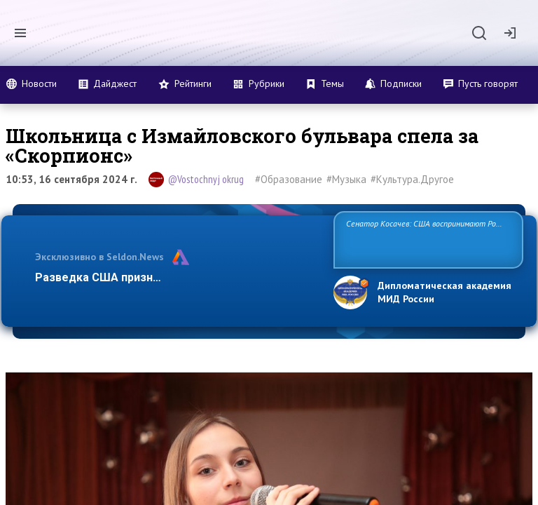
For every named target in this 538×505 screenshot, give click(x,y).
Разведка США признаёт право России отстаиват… (176, 277)
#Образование (288, 179)
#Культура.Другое (412, 179)
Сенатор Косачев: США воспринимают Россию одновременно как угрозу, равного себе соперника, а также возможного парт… (426, 239)
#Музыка (346, 179)
